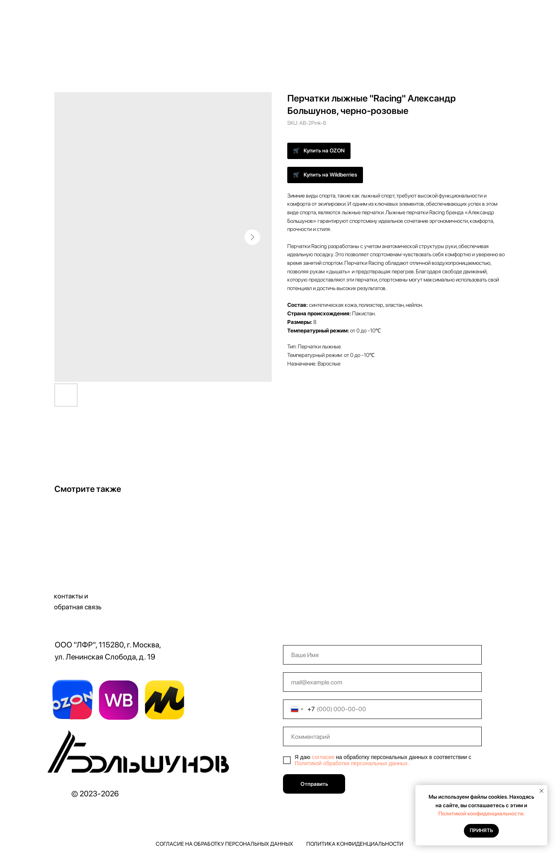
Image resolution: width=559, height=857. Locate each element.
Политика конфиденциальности (354, 844)
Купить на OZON (324, 150)
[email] (382, 682)
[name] (382, 655)
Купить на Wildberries (330, 174)
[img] (140, 755)
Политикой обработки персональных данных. (352, 763)
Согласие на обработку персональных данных (224, 844)
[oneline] (382, 736)
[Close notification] (541, 791)
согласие (323, 757)
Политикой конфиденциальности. (481, 813)
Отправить (314, 784)
